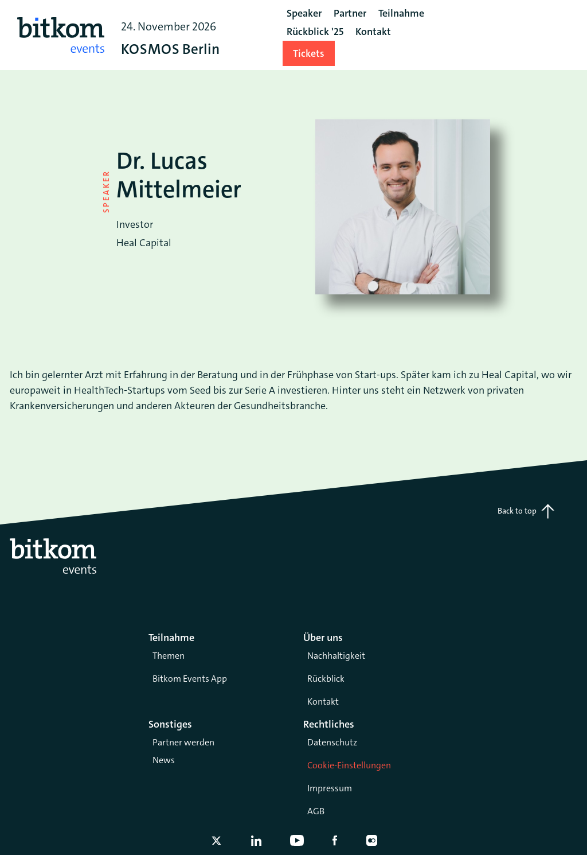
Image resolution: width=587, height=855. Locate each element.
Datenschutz (332, 742)
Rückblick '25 (315, 31)
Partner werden (183, 742)
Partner (350, 13)
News (163, 760)
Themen (168, 656)
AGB (315, 811)
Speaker (304, 13)
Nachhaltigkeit (336, 656)
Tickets (308, 53)
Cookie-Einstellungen (349, 765)
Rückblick (326, 679)
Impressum (329, 788)
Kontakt (323, 701)
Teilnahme (401, 13)
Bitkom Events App (189, 679)
